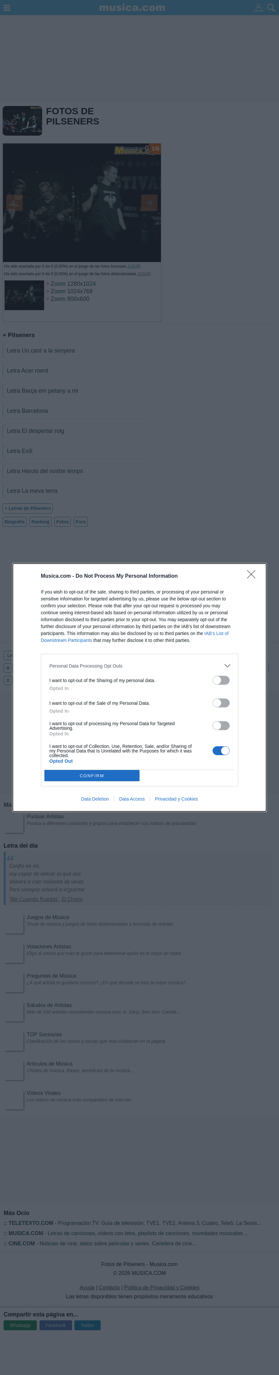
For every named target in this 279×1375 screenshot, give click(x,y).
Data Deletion (95, 799)
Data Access (132, 799)
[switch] (221, 680)
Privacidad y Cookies (176, 799)
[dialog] (139, 687)
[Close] (253, 576)
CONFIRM (92, 775)
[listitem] (139, 665)
